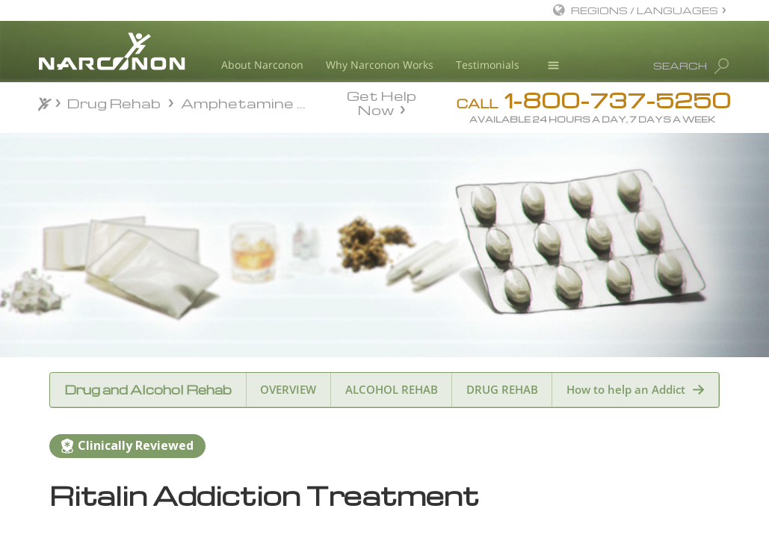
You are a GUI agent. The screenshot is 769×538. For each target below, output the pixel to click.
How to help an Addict (625, 389)
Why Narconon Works (379, 65)
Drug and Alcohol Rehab (148, 390)
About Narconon (262, 65)
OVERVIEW (288, 389)
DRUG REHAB (502, 389)
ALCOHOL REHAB (391, 389)
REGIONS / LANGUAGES (644, 10)
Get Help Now (381, 102)
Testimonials (487, 65)
